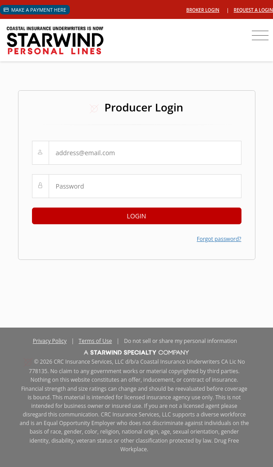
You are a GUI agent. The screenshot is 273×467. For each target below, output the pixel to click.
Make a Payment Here (35, 9)
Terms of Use (95, 341)
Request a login (253, 10)
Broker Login (203, 10)
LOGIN (136, 216)
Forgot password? (219, 239)
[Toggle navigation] (260, 35)
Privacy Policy (50, 341)
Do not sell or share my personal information (180, 341)
